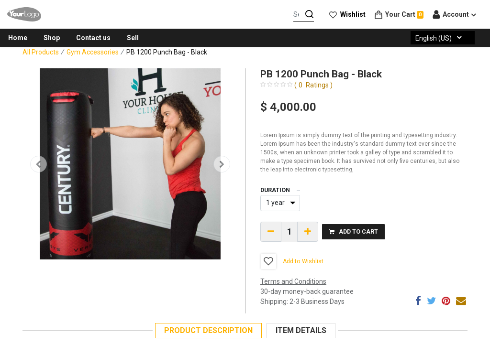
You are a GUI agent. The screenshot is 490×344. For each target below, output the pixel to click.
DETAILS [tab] (301, 330)
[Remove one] (270, 232)
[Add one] (307, 232)
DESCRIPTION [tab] (208, 330)
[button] (38, 164)
